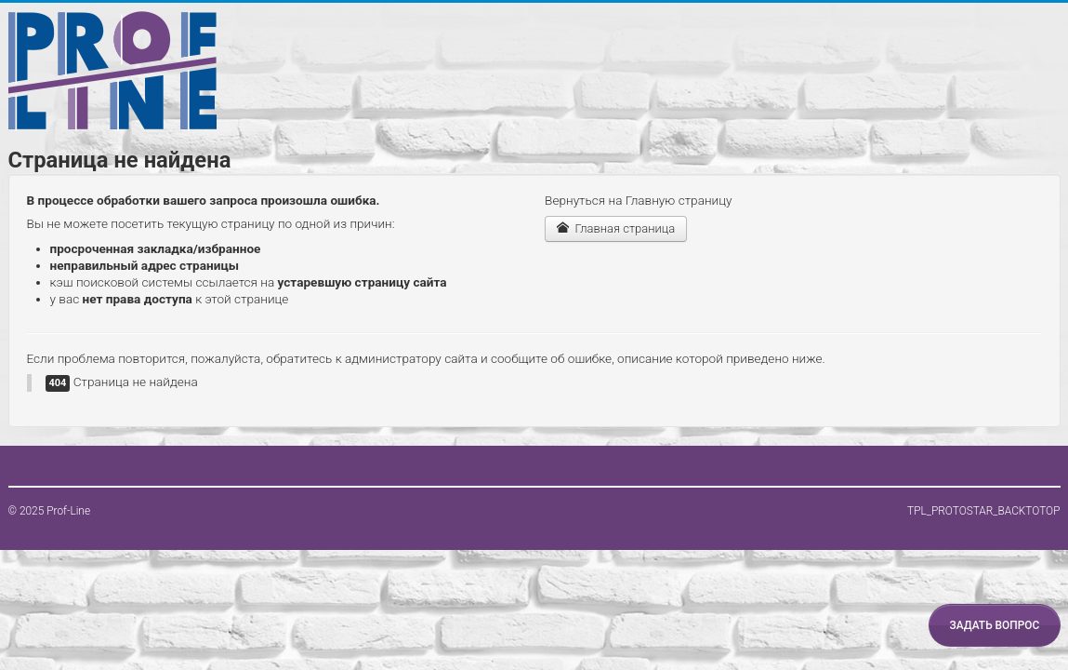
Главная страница (616, 228)
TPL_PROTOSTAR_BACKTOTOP (983, 510)
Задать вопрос (994, 625)
